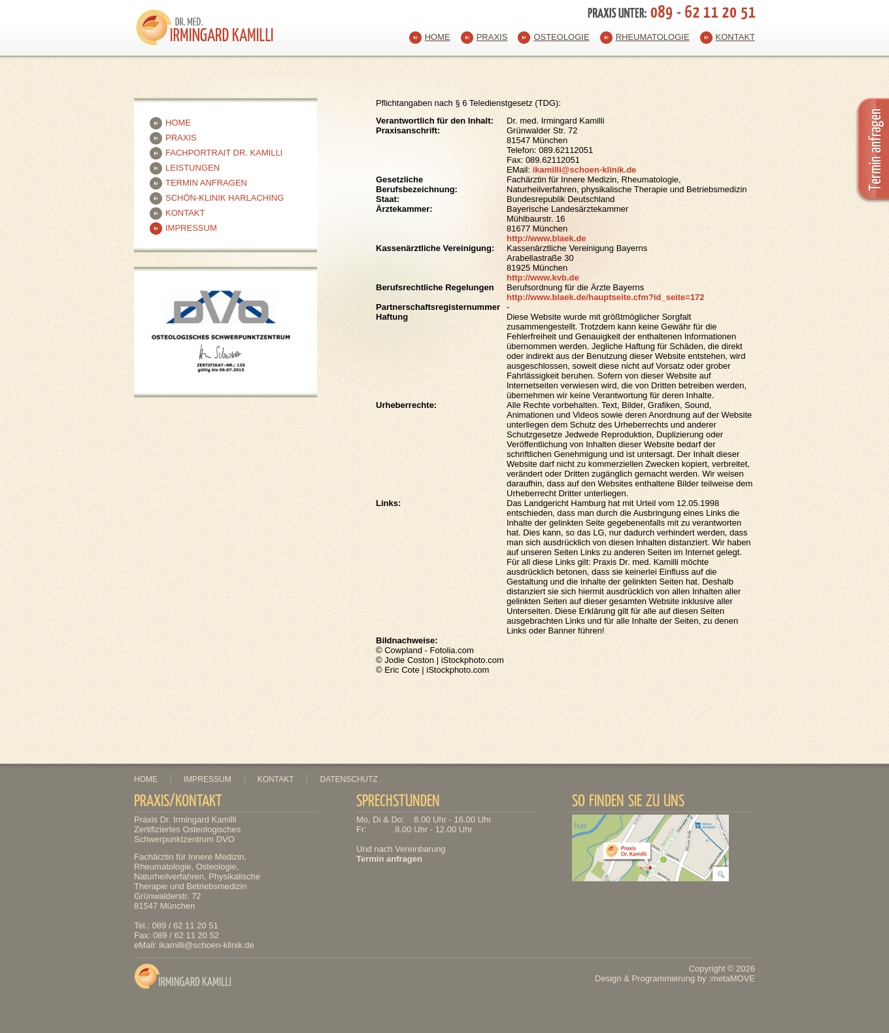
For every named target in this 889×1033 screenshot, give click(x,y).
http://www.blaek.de (546, 238)
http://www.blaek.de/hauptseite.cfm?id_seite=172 (606, 297)
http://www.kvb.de (543, 277)
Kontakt (735, 37)
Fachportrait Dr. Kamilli (223, 153)
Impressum (191, 228)
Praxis (492, 37)
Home (437, 37)
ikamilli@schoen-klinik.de (585, 170)
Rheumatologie (653, 37)
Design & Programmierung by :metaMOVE (675, 978)
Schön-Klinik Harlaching (224, 198)
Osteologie (561, 37)
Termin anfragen (206, 183)
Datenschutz (348, 779)
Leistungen (192, 168)
